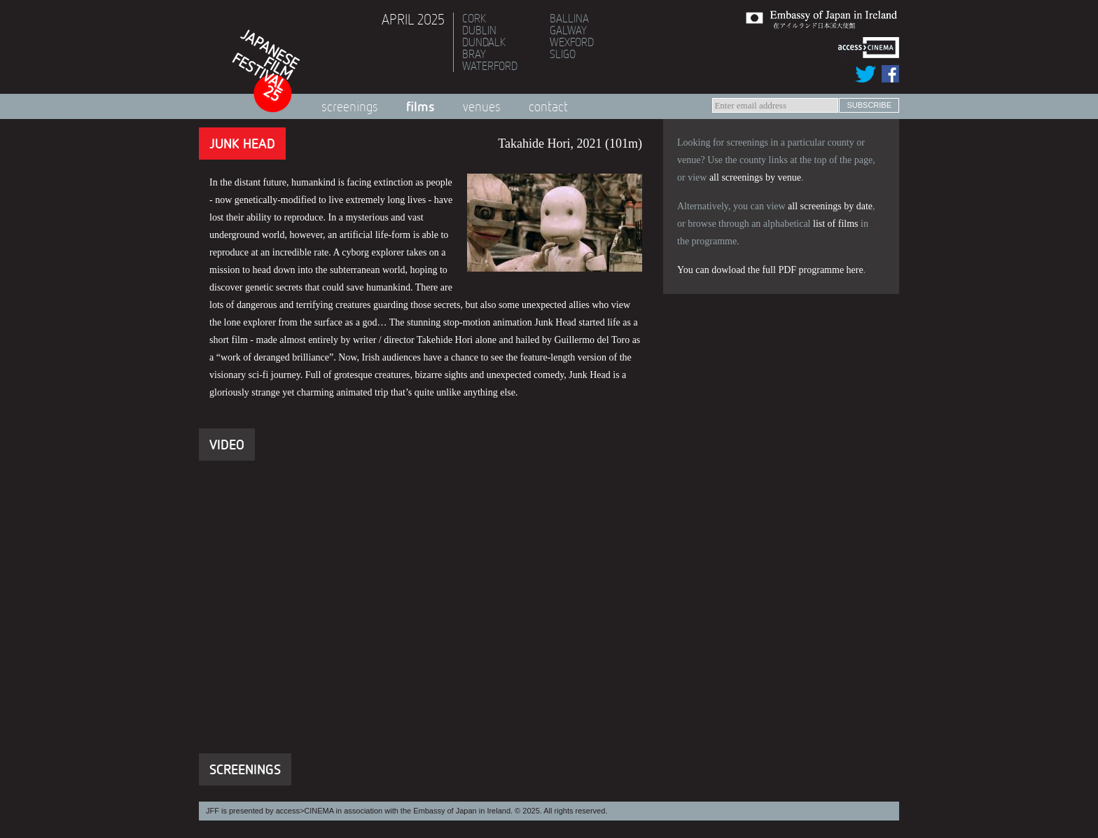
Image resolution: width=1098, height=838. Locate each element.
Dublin (479, 30)
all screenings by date (830, 206)
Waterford (489, 66)
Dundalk (484, 42)
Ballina (569, 18)
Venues (482, 106)
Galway (568, 30)
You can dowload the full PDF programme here (770, 270)
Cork (474, 18)
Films (420, 106)
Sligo (563, 54)
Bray (474, 54)
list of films (836, 223)
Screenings (349, 106)
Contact (548, 106)
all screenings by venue (755, 177)
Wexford (572, 42)
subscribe (869, 105)
